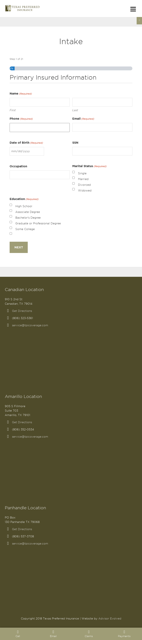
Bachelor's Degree (28, 217)
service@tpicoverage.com (30, 325)
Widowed (85, 190)
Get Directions (22, 310)
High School (23, 206)
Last (75, 110)
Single (82, 173)
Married (83, 179)
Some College (25, 229)
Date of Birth (26, 143)
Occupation (18, 166)
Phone (21, 119)
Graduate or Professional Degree (38, 223)
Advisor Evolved (109, 618)
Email (83, 119)
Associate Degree (27, 212)
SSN (75, 142)
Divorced (84, 184)
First (13, 110)
